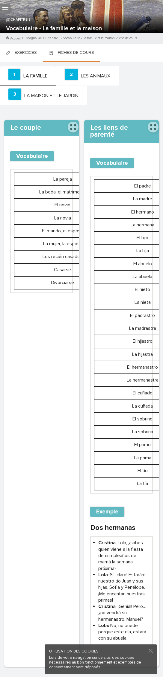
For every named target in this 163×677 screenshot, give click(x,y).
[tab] (28, 76)
